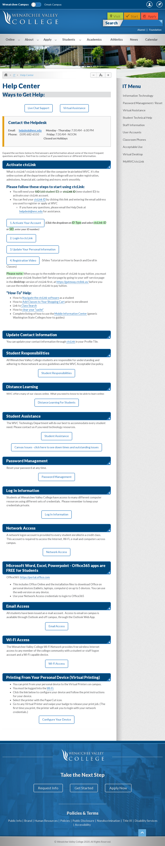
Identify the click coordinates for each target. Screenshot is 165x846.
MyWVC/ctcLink (134, 160)
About (30, 40)
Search (111, 23)
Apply (153, 16)
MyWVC (127, 4)
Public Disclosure (83, 820)
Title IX (127, 820)
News (134, 39)
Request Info (47, 788)
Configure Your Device (56, 720)
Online (11, 40)
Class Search (29, 306)
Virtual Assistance (74, 108)
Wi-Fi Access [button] (17, 640)
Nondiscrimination (108, 820)
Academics (94, 39)
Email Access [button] (17, 606)
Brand (28, 820)
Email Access (57, 626)
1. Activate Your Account (25, 223)
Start (134, 16)
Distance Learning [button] (22, 387)
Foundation (155, 29)
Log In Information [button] (22, 490)
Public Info (15, 820)
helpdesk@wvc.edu (31, 211)
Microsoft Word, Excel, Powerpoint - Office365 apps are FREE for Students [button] (55, 568)
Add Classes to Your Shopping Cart (43, 302)
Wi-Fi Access (56, 664)
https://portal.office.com (35, 577)
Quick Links (154, 4)
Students (70, 40)
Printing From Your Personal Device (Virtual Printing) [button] (53, 677)
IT (14, 74)
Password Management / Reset (143, 103)
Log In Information (56, 515)
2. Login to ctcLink (21, 238)
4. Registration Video (23, 261)
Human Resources (46, 820)
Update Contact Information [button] (31, 334)
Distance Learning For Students (56, 402)
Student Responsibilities (56, 373)
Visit (117, 16)
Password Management (57, 477)
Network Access (56, 552)
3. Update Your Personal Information (33, 249)
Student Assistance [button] (23, 416)
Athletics (116, 39)
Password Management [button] (27, 461)
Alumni (141, 29)
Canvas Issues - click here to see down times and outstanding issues (57, 447)
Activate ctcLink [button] (21, 164)
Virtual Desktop (133, 153)
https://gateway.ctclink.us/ (73, 282)
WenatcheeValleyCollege (31, 18)
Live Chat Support (38, 108)
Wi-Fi (50, 688)
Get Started (84, 788)
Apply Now (120, 788)
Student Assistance (56, 436)
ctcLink (71, 342)
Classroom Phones (134, 139)
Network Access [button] (20, 528)
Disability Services (146, 820)
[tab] (56, 165)
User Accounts (132, 131)
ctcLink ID (40, 199)
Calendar (151, 39)
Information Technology (138, 95)
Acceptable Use (133, 146)
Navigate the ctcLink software (40, 298)
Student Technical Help (138, 117)
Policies (65, 820)
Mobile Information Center (70, 314)
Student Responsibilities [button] (27, 353)
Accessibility (83, 824)
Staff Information (134, 124)
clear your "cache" (33, 310)
